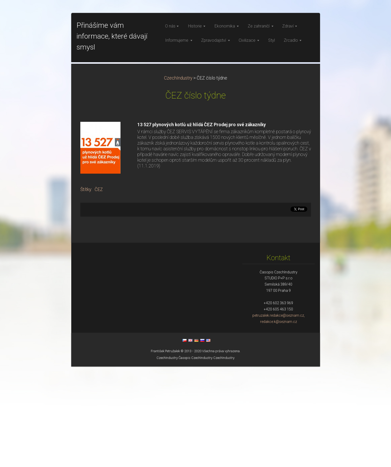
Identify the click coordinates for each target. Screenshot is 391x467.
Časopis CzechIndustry (195, 458)
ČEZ (99, 290)
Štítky (85, 290)
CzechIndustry (178, 178)
